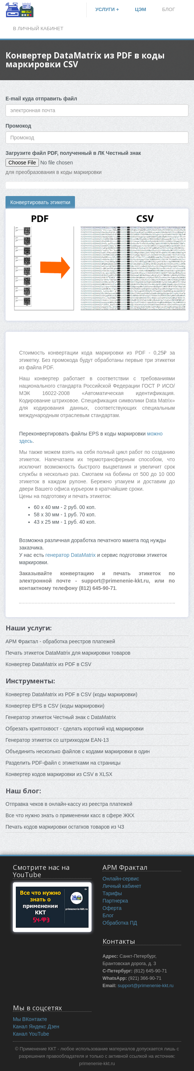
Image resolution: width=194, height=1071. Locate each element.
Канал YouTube (31, 1034)
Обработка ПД (120, 923)
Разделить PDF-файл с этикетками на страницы (63, 763)
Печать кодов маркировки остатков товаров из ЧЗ (65, 827)
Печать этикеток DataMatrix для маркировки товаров (68, 653)
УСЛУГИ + (107, 9)
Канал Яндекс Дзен (36, 1026)
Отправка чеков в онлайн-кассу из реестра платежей (69, 804)
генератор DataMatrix (71, 555)
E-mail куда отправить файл (41, 99)
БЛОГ (168, 9)
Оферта (112, 908)
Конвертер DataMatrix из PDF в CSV (48, 664)
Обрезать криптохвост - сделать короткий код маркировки (75, 729)
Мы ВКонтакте (30, 1019)
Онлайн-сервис (121, 879)
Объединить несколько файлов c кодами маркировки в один (78, 751)
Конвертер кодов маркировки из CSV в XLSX (59, 774)
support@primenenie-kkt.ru (145, 985)
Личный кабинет (122, 886)
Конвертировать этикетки (40, 202)
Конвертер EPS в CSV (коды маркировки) (55, 706)
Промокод (18, 126)
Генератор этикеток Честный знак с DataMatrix (61, 717)
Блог (108, 915)
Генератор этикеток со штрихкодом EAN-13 (57, 740)
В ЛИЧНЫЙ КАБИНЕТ (38, 28)
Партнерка (115, 901)
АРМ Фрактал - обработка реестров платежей (60, 641)
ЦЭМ (140, 9)
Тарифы (112, 893)
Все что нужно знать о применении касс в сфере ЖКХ (70, 815)
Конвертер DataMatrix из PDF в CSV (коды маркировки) (71, 694)
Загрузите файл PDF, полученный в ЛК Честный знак (73, 153)
